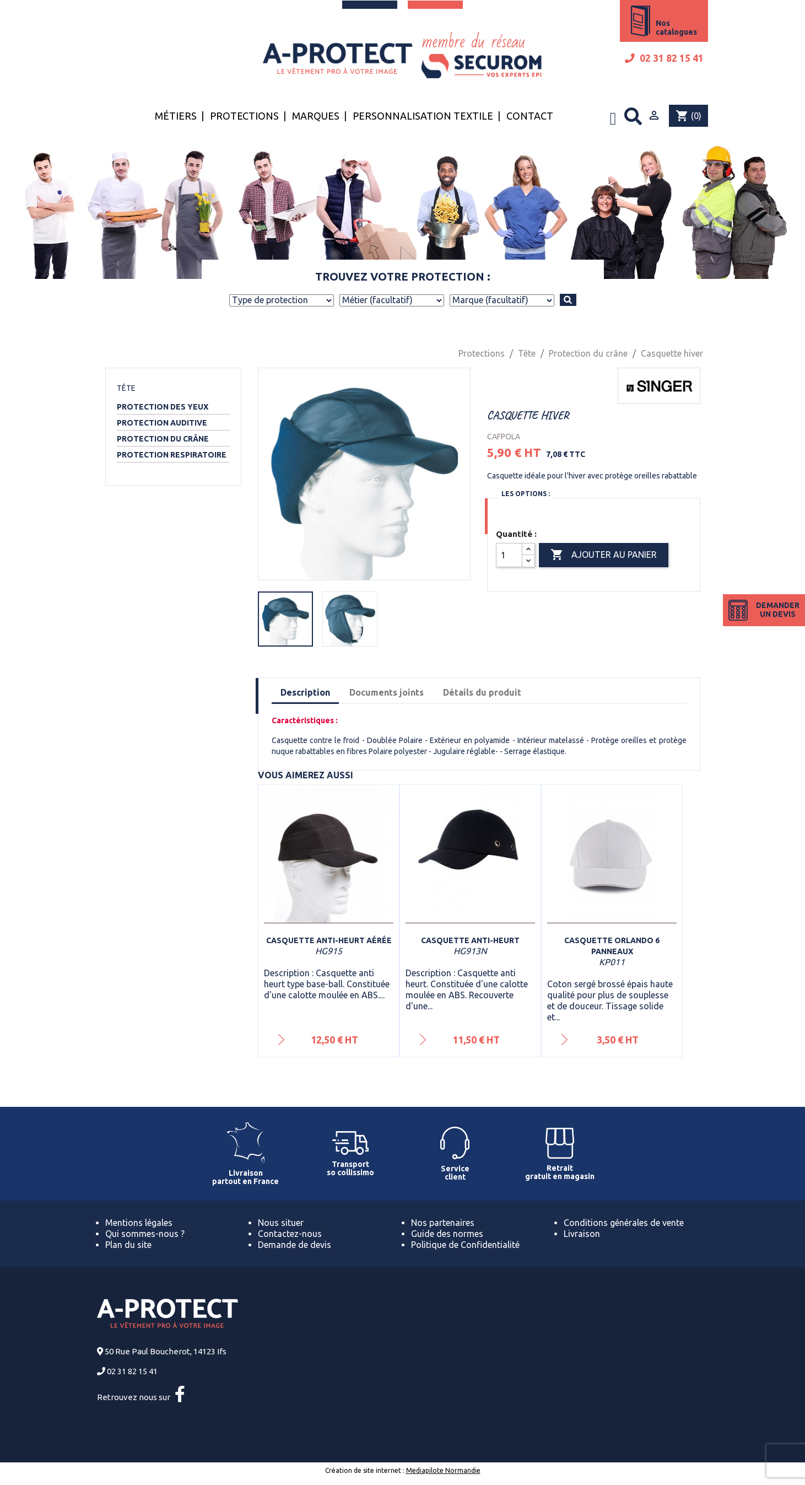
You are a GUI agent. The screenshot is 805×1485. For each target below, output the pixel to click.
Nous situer (281, 1223)
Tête (126, 388)
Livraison (582, 1234)
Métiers (176, 115)
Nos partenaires (442, 1223)
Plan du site (128, 1245)
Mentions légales (138, 1223)
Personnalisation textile (423, 115)
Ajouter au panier (603, 555)
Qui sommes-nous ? (145, 1234)
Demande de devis (294, 1245)
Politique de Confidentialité (465, 1245)
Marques (315, 115)
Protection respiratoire (171, 454)
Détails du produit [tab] (482, 692)
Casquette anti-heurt (470, 940)
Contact (529, 115)
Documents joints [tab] (386, 692)
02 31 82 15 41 (664, 58)
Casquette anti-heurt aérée (329, 940)
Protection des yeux (162, 406)
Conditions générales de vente (624, 1223)
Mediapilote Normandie (443, 1470)
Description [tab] (305, 692)
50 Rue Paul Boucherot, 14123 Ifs (165, 1351)
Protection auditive (162, 422)
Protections (244, 115)
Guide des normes (447, 1234)
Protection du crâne (163, 438)
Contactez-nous (290, 1234)
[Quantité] (509, 555)
